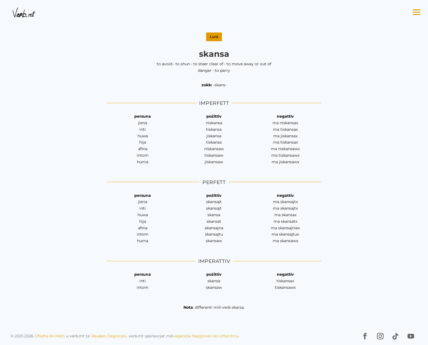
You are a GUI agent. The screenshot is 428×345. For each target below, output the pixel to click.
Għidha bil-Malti (50, 336)
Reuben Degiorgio (109, 336)
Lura (214, 36)
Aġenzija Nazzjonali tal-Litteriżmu (207, 336)
